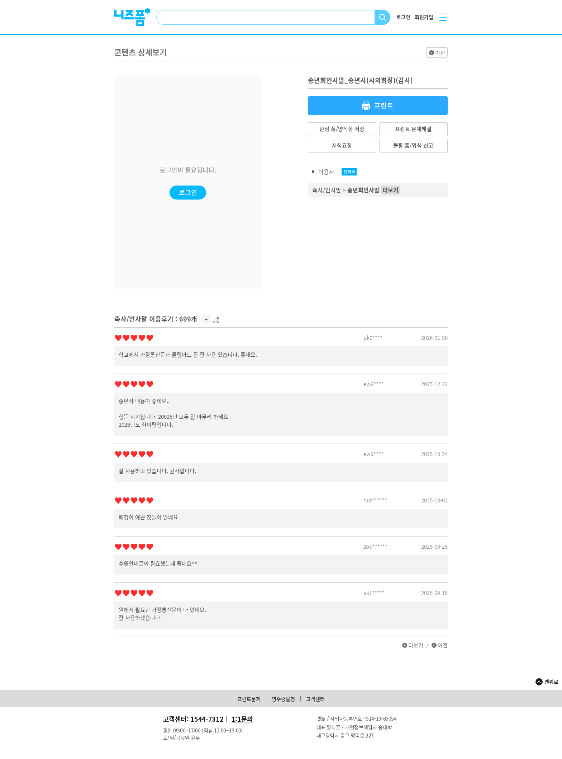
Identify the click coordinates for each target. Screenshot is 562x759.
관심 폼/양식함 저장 (342, 129)
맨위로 (551, 681)
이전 (440, 53)
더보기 (415, 645)
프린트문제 (249, 698)
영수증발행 (283, 698)
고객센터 (315, 698)
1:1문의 (242, 719)
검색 (383, 17)
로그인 (188, 192)
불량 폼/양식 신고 (413, 145)
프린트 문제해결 (413, 129)
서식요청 (342, 145)
